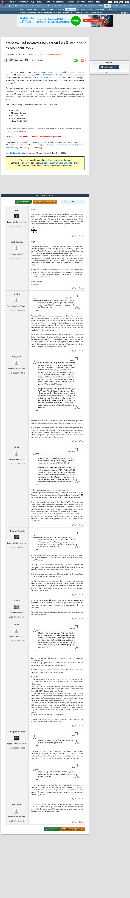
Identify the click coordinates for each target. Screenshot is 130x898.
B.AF (16, 447)
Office (108, 6)
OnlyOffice (112, 9)
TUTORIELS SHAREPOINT (63, 12)
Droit (90, 2)
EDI (81, 6)
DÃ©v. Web (73, 6)
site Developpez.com (18, 153)
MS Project (81, 9)
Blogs (40, 2)
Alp (17, 210)
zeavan (16, 601)
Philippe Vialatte (17, 531)
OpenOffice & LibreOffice (96, 9)
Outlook (50, 9)
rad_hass (16, 357)
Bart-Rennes (17, 242)
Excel (36, 9)
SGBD (101, 6)
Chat (47, 2)
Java (64, 6)
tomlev (16, 294)
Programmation (90, 6)
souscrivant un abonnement (57, 163)
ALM (49, 6)
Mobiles (115, 6)
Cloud (39, 6)
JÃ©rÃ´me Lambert (35, 55)
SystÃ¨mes (125, 6)
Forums (12, 2)
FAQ (32, 2)
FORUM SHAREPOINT (28, 12)
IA (44, 6)
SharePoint (70, 9)
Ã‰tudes (80, 2)
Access (29, 9)
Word (43, 9)
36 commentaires (53, 55)
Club (98, 2)
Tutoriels (23, 2)
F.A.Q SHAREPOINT (45, 12)
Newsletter (58, 2)
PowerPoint (60, 9)
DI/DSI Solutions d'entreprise (23, 6)
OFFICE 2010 (97, 12)
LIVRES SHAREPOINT (82, 12)
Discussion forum (109, 67)
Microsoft (57, 6)
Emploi (70, 2)
